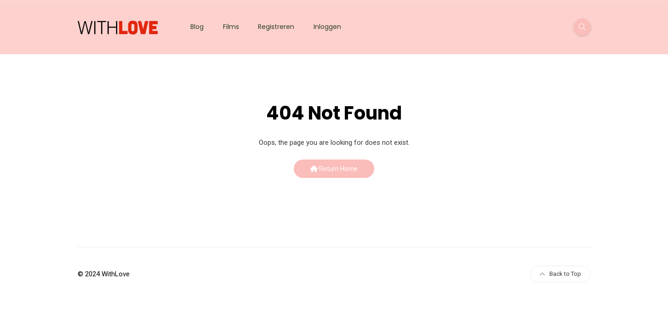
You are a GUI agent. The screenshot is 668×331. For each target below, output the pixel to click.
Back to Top (560, 273)
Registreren (276, 26)
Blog (197, 26)
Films (231, 26)
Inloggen (327, 26)
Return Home (334, 168)
